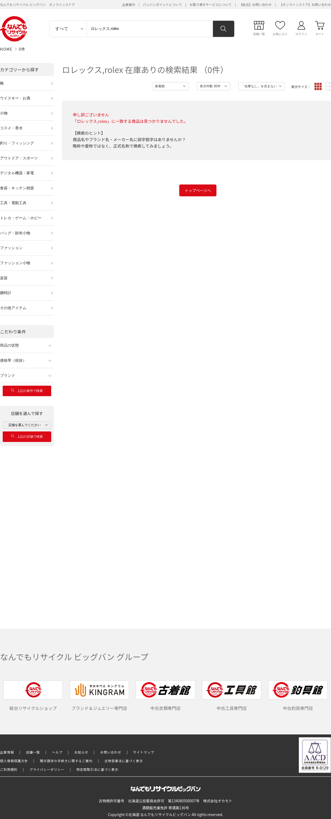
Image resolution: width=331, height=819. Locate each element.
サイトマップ (143, 752)
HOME (6, 49)
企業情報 (7, 752)
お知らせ (81, 752)
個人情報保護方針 (14, 760)
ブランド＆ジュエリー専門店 (99, 695)
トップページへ (198, 190)
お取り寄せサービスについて (210, 4)
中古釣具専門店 (298, 695)
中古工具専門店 (231, 695)
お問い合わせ (110, 752)
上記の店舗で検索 (27, 436)
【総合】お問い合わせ (255, 4)
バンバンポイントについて (162, 4)
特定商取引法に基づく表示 (97, 769)
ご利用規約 (9, 769)
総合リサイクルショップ (33, 695)
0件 (22, 49)
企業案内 (128, 4)
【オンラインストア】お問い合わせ (305, 4)
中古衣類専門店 (165, 695)
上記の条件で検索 (27, 391)
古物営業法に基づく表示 (124, 760)
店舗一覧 (33, 752)
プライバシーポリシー (46, 769)
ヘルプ (57, 752)
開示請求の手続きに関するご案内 (66, 760)
